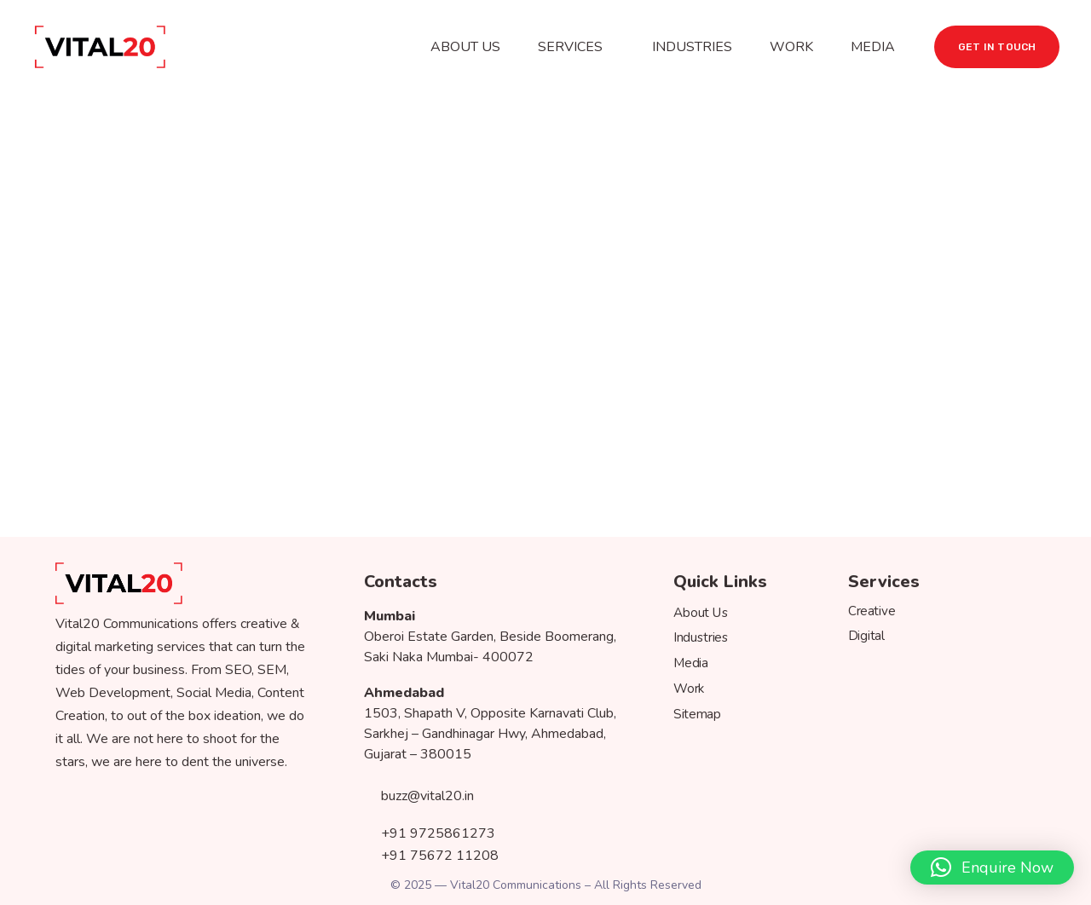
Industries (701, 638)
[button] (992, 867)
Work (689, 689)
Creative (871, 611)
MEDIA (873, 46)
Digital (866, 636)
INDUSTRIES (692, 46)
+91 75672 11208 (431, 851)
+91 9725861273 (429, 830)
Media (690, 663)
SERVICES (570, 46)
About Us (701, 613)
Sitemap (696, 714)
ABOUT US (465, 46)
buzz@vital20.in (419, 795)
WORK (791, 46)
